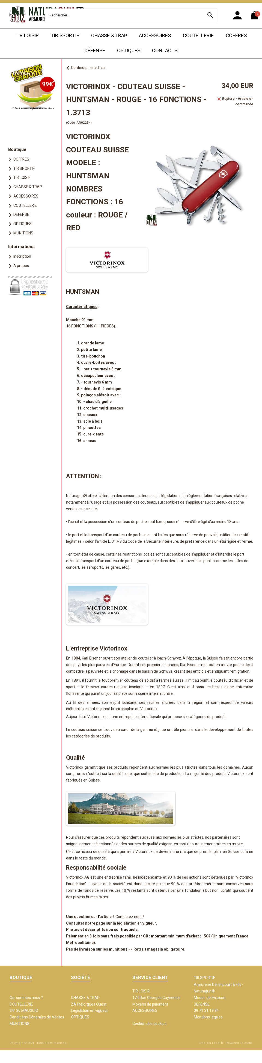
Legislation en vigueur (89, 1010)
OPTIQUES (128, 50)
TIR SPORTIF (65, 35)
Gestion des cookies (149, 1024)
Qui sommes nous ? (26, 998)
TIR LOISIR (27, 35)
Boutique (17, 149)
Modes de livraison (209, 998)
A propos (21, 266)
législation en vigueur (136, 923)
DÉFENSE (95, 50)
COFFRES (236, 35)
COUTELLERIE (198, 35)
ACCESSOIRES (155, 35)
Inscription (22, 256)
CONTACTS (164, 50)
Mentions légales (208, 1017)
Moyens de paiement (150, 1004)
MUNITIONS (23, 233)
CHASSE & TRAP (109, 35)
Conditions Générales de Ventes (37, 1017)
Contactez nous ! (129, 917)
